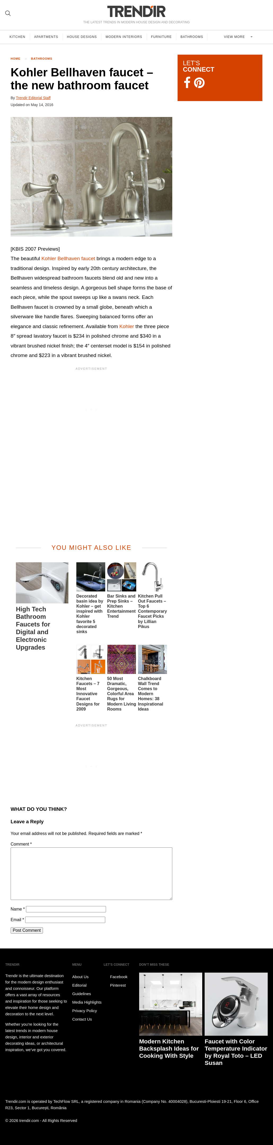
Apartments (46, 37)
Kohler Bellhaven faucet (68, 258)
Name (18, 909)
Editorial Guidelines (81, 989)
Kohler (126, 326)
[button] (91, 177)
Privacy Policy (84, 1010)
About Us (80, 976)
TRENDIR (136, 11)
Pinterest (115, 985)
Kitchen (17, 37)
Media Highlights (87, 1002)
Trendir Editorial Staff (33, 98)
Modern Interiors (124, 37)
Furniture (161, 37)
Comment (21, 844)
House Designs (82, 37)
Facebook (115, 976)
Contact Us (82, 1019)
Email (17, 919)
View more (235, 37)
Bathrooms (191, 37)
